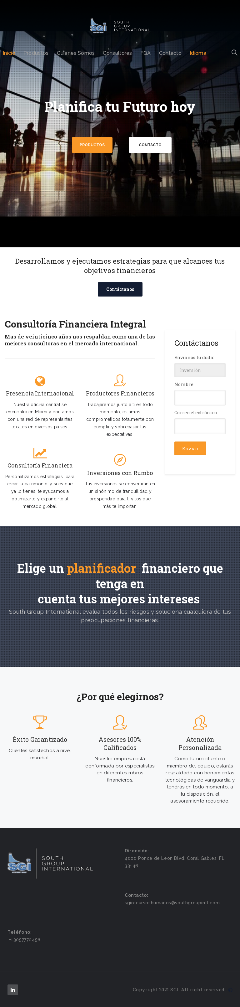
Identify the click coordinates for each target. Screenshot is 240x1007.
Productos (36, 53)
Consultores (117, 53)
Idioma (198, 53)
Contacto (170, 53)
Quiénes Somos (76, 53)
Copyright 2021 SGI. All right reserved (182, 989)
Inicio (9, 53)
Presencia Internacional (40, 393)
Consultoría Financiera (40, 465)
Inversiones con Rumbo (120, 473)
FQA (145, 53)
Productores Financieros (120, 393)
